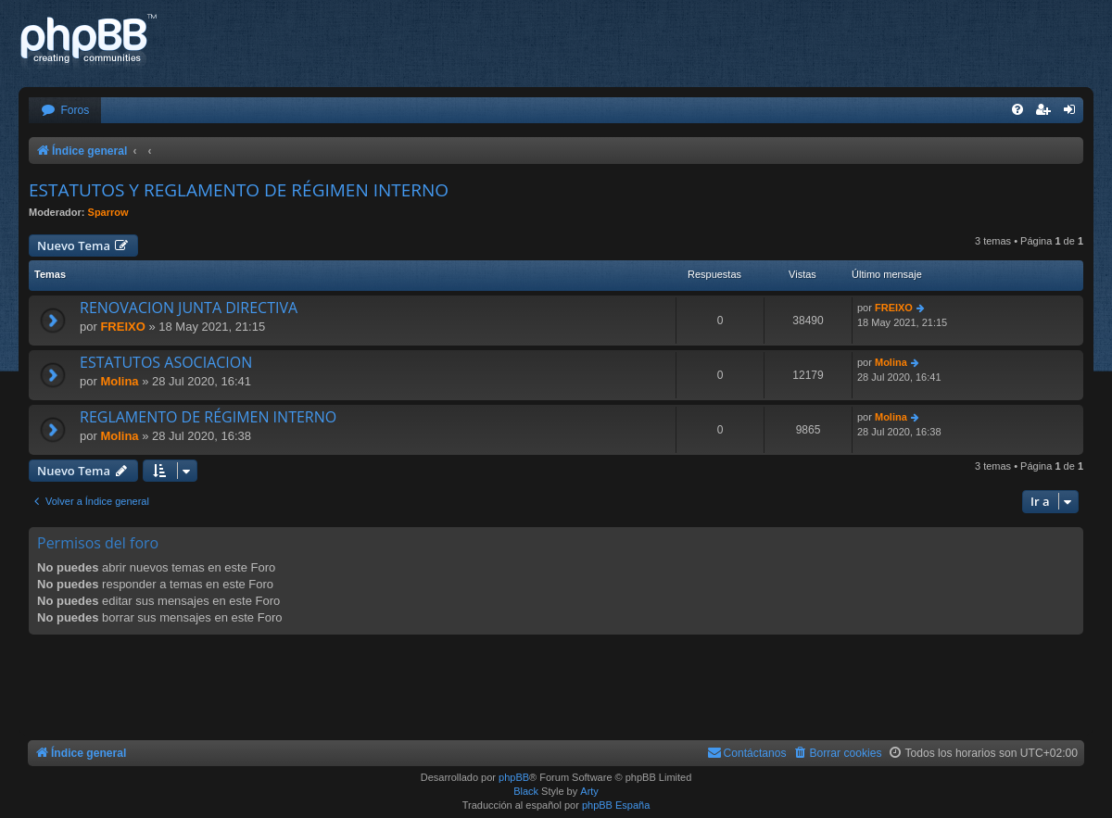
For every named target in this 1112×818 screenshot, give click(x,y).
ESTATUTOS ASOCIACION (166, 362)
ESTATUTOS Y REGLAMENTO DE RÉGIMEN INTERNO (239, 190)
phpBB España (616, 805)
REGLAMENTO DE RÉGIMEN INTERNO (208, 417)
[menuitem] (65, 110)
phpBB (514, 777)
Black (525, 791)
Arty (589, 791)
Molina (119, 381)
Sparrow (108, 212)
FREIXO (122, 326)
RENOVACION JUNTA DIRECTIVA (188, 307)
